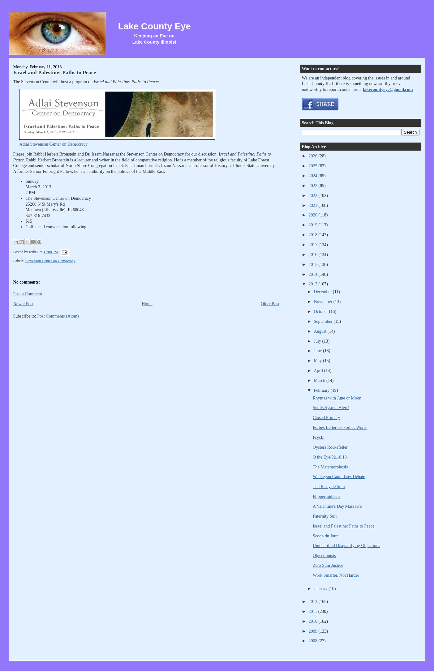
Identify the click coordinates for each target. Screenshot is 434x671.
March (320, 380)
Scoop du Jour (325, 535)
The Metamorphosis (330, 466)
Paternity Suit (325, 516)
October (321, 311)
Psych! (319, 437)
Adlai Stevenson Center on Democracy (53, 144)
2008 (313, 640)
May (318, 360)
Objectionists (324, 555)
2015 (313, 264)
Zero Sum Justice (328, 565)
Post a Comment (27, 293)
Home (147, 303)
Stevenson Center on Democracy (50, 261)
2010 (313, 621)
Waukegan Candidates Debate (339, 476)
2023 (313, 185)
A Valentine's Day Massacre (337, 506)
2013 (313, 283)
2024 (313, 175)
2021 (313, 205)
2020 (313, 214)
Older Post (270, 303)
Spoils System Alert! (331, 407)
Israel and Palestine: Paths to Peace (54, 72)
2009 (313, 631)
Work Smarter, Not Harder (336, 575)
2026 (313, 155)
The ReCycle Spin (329, 486)
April (319, 370)
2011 (313, 611)
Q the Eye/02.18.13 (330, 457)
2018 (313, 234)
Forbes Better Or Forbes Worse (340, 427)
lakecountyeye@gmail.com (388, 89)
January (321, 588)
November (323, 301)
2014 (313, 274)
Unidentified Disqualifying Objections (346, 545)
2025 (313, 165)
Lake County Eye (154, 26)
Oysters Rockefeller (330, 447)
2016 (313, 254)
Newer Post (23, 303)
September (323, 321)
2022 (313, 195)
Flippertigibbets (327, 496)
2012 (313, 601)
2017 (313, 244)
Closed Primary (326, 417)
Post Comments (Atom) (58, 316)
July (318, 341)
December (323, 291)
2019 (313, 224)
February (322, 390)
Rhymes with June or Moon (337, 397)
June (318, 350)
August (320, 331)
